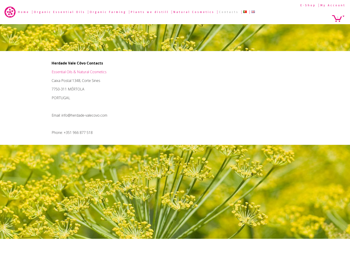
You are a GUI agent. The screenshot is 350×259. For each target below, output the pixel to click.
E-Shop (308, 5)
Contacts (229, 12)
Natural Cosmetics (193, 12)
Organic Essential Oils (59, 12)
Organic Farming (108, 12)
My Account (333, 5)
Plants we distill (150, 12)
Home (23, 12)
